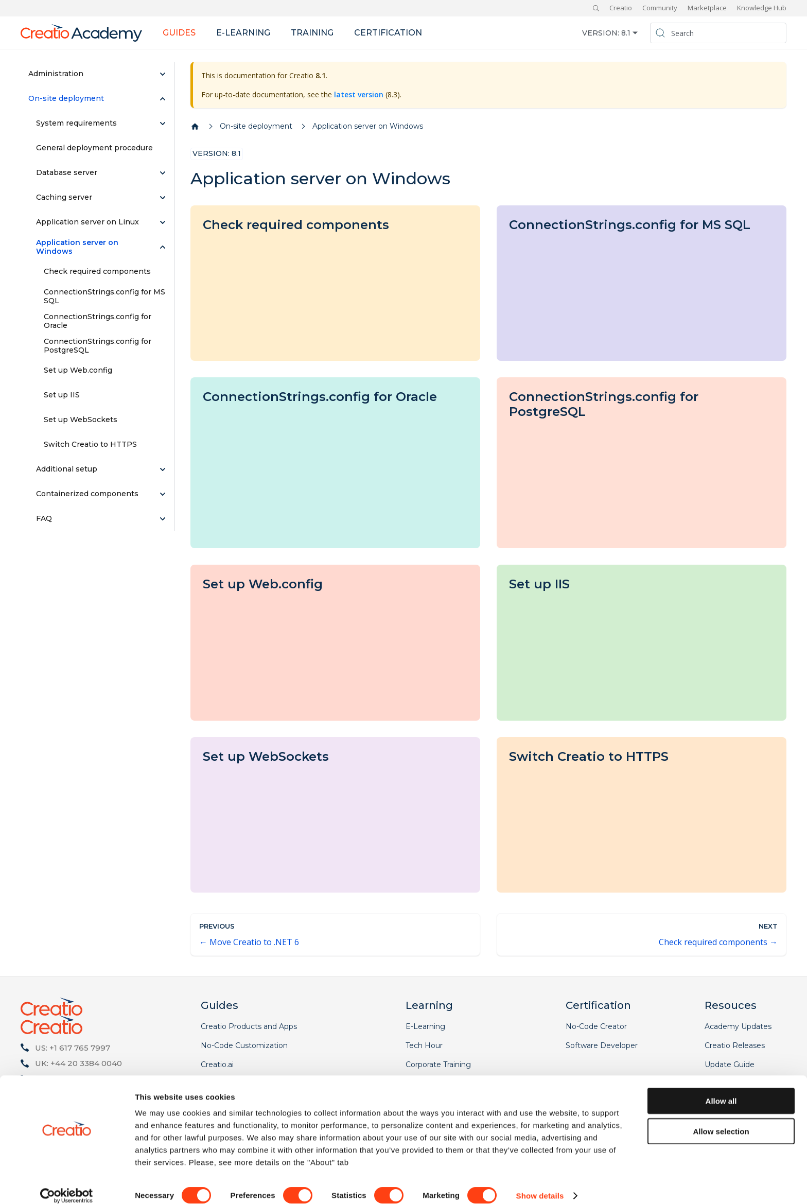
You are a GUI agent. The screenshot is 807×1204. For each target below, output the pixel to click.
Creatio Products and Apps (249, 1026)
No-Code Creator (596, 1026)
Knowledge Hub (761, 7)
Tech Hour (424, 1045)
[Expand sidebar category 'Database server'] (163, 173)
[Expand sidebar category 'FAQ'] (163, 519)
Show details (540, 1183)
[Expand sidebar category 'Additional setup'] (163, 469)
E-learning (243, 33)
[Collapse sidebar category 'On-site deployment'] (163, 99)
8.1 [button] (625, 33)
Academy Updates (738, 1026)
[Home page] (195, 126)
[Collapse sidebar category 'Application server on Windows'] (163, 247)
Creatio (620, 7)
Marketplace (707, 7)
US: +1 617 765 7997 (72, 1048)
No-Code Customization (244, 1045)
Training (312, 33)
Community (659, 7)
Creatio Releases (735, 1045)
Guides (179, 33)
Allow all (721, 1089)
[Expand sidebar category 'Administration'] (163, 74)
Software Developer (602, 1045)
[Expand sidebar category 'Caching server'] (163, 198)
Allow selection (721, 1119)
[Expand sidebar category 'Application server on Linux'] (163, 222)
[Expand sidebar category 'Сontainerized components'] (163, 494)
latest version (358, 94)
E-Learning (425, 1026)
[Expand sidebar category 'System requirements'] (163, 123)
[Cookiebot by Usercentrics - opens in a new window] (67, 1184)
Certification (388, 33)
